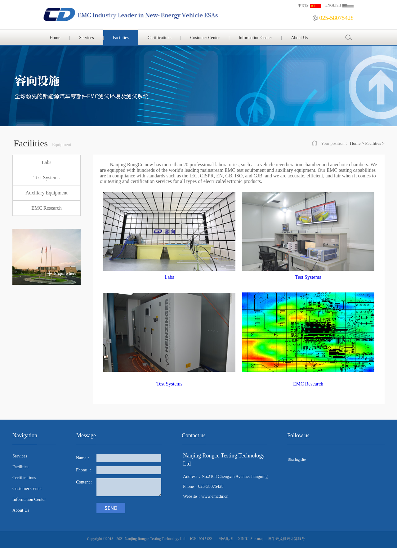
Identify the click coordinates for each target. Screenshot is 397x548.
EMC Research (308, 383)
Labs (169, 277)
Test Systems (308, 277)
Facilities (373, 143)
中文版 (303, 5)
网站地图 (224, 539)
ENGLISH (333, 5)
